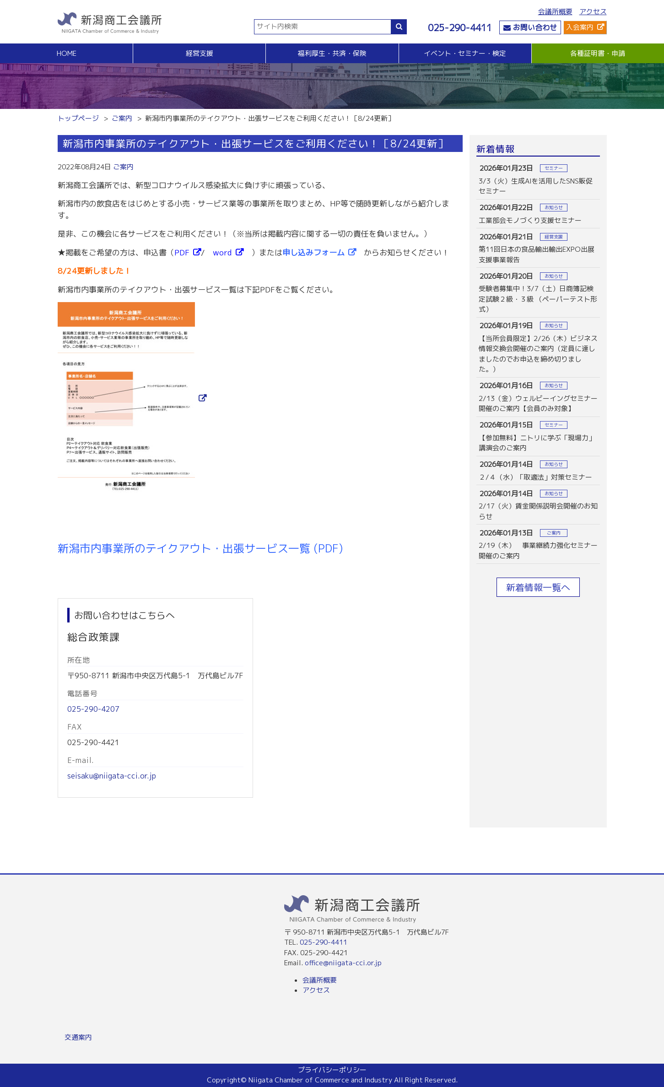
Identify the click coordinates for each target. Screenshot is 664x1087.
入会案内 (580, 27)
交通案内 (78, 1037)
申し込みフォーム (313, 252)
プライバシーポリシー (332, 1070)
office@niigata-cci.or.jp (343, 963)
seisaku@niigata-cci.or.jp (111, 776)
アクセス (593, 11)
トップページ (78, 118)
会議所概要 (555, 11)
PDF (181, 252)
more (538, 179)
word (222, 252)
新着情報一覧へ (538, 587)
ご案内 (122, 118)
